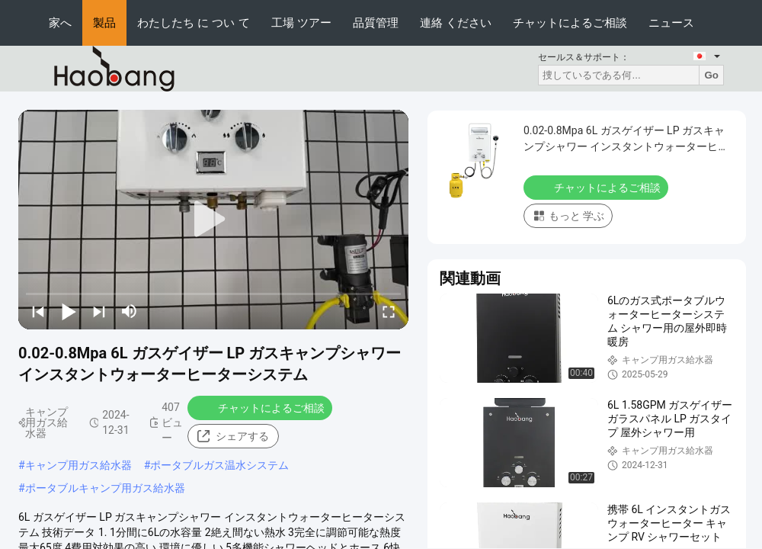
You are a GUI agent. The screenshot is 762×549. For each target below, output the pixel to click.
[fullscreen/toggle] (388, 311)
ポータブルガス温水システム (219, 465)
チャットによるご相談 (570, 22)
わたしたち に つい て (193, 22)
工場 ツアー (301, 22)
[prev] (38, 311)
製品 (104, 22)
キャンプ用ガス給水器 (78, 465)
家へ (60, 22)
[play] (213, 220)
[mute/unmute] (129, 311)
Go (711, 75)
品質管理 (376, 22)
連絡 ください (455, 22)
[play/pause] (68, 311)
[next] (99, 311)
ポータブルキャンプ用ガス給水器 (105, 488)
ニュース (671, 22)
